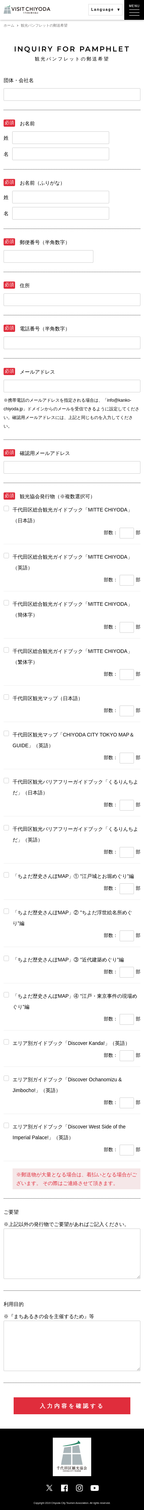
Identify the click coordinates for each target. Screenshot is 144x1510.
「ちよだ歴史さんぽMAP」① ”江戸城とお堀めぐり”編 (73, 876)
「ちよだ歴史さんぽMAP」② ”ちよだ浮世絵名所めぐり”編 (72, 918)
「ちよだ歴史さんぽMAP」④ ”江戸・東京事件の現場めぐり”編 (75, 1001)
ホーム (9, 25)
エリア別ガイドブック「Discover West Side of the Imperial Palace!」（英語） (69, 1132)
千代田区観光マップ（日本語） (48, 698)
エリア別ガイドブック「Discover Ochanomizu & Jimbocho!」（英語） (67, 1085)
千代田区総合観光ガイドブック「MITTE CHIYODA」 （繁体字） (73, 656)
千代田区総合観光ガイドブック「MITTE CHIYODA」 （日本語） (73, 515)
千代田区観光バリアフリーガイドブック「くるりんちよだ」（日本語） (75, 787)
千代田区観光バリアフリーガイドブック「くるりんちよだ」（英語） (75, 834)
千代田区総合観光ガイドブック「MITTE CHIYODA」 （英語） (73, 562)
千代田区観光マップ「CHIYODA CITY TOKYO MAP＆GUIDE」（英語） (73, 740)
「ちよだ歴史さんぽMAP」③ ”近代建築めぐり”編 (68, 960)
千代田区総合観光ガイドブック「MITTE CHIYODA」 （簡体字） (73, 609)
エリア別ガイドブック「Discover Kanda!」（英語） (71, 1043)
